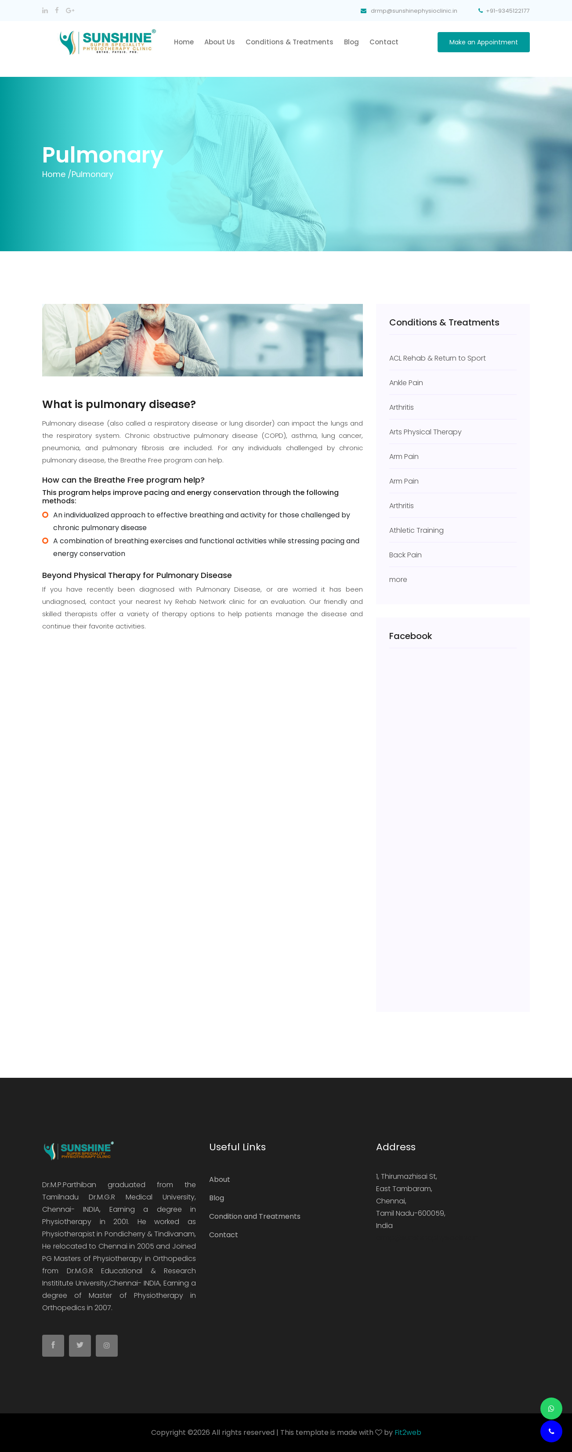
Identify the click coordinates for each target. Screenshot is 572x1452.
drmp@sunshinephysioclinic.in (427, 1238)
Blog (351, 42)
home (184, 42)
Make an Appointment (483, 42)
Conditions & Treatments (289, 42)
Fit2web (407, 1432)
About (219, 1179)
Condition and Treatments (254, 1216)
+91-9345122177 (504, 11)
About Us (219, 42)
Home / (57, 174)
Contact (383, 42)
